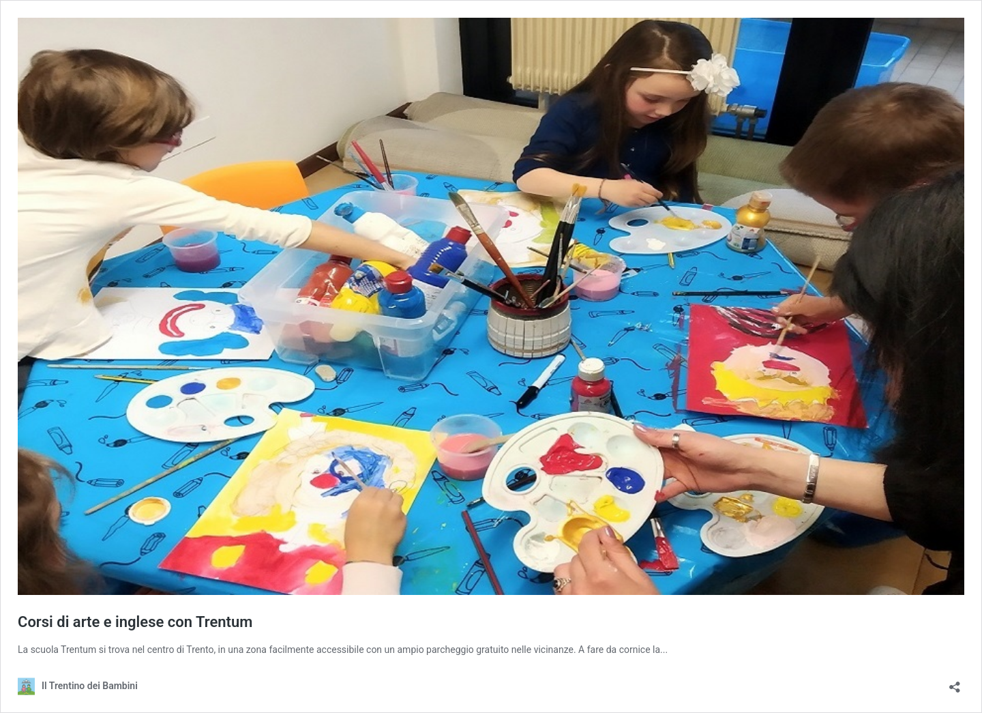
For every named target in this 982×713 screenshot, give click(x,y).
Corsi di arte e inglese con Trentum (135, 621)
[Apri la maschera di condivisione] (954, 682)
